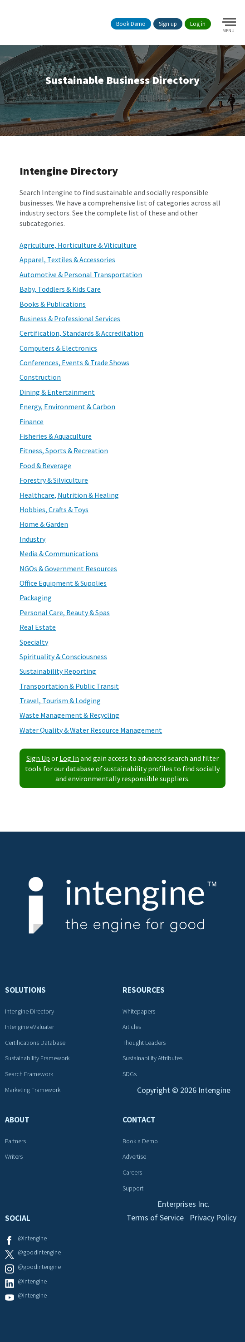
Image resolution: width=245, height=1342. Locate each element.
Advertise (134, 1156)
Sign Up (38, 758)
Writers (14, 1156)
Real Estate (38, 627)
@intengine (32, 1238)
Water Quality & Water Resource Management (91, 730)
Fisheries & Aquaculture (56, 436)
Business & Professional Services (70, 318)
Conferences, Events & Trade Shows (74, 362)
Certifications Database (35, 1042)
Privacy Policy (213, 1217)
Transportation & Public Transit (69, 686)
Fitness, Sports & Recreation (64, 450)
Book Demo (131, 24)
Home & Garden (44, 524)
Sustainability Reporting (58, 671)
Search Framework (29, 1074)
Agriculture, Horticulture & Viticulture (78, 245)
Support (132, 1188)
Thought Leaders (144, 1042)
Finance (32, 421)
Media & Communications (59, 553)
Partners (15, 1141)
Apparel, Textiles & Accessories (67, 259)
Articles (131, 1027)
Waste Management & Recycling (69, 715)
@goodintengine (39, 1252)
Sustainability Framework (37, 1058)
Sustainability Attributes (152, 1058)
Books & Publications (53, 304)
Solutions (25, 990)
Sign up (168, 24)
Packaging (36, 597)
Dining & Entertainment (57, 392)
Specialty (34, 642)
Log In (69, 758)
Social (17, 1218)
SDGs (129, 1074)
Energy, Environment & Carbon (67, 406)
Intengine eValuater (29, 1027)
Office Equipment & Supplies (63, 583)
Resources (143, 990)
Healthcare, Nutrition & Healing (69, 495)
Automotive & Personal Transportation (81, 274)
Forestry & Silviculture (54, 480)
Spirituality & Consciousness (63, 656)
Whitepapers (138, 1011)
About (17, 1120)
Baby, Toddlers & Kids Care (60, 289)
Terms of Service (155, 1217)
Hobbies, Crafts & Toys (54, 509)
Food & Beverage (45, 465)
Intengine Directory (29, 1011)
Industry (32, 539)
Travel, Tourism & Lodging (60, 700)
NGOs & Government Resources (68, 568)
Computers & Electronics (58, 348)
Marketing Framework (32, 1090)
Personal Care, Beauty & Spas (65, 612)
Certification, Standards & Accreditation (81, 333)
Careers (132, 1172)
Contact (139, 1120)
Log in (198, 24)
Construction (40, 377)
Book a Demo (140, 1141)
